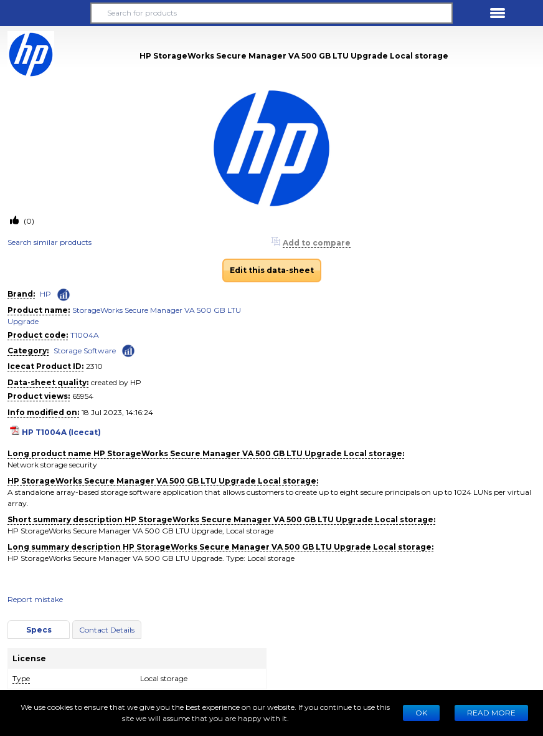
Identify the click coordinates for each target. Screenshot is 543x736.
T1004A (84, 335)
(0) (28, 221)
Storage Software (85, 350)
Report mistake (35, 599)
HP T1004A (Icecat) (61, 432)
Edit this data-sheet (272, 270)
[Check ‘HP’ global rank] (63, 294)
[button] (45, 13)
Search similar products (49, 242)
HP (45, 294)
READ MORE (491, 712)
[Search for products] (271, 13)
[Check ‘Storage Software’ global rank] (128, 350)
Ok (421, 712)
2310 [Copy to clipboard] (94, 366)
